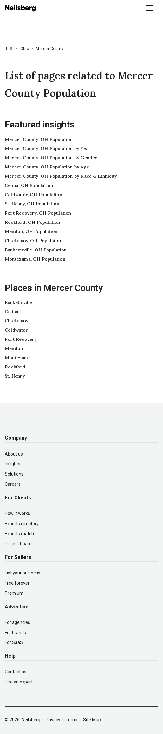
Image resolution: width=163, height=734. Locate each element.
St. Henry (15, 376)
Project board (18, 543)
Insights (12, 463)
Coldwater (16, 330)
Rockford (15, 367)
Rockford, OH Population (32, 222)
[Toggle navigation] (149, 8)
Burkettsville (18, 302)
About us (14, 453)
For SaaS (14, 642)
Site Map (92, 719)
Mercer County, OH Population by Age (47, 167)
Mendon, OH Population (31, 231)
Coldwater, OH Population (33, 194)
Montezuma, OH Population (35, 259)
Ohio (24, 48)
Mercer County (50, 48)
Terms (72, 719)
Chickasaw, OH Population (33, 241)
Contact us (15, 671)
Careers (13, 484)
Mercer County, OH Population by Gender (51, 158)
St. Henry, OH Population (32, 204)
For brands (15, 632)
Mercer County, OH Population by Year (48, 148)
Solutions (14, 474)
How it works (17, 513)
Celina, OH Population (29, 185)
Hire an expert (19, 681)
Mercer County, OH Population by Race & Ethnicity (61, 176)
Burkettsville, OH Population (36, 250)
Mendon (14, 348)
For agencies (17, 622)
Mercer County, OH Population (39, 139)
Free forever (17, 583)
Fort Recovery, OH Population (38, 213)
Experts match (19, 533)
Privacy (53, 719)
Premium (14, 593)
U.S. (9, 48)
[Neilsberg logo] (20, 7)
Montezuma (18, 357)
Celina (11, 311)
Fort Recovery (21, 339)
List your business (22, 572)
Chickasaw (16, 321)
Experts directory (22, 523)
